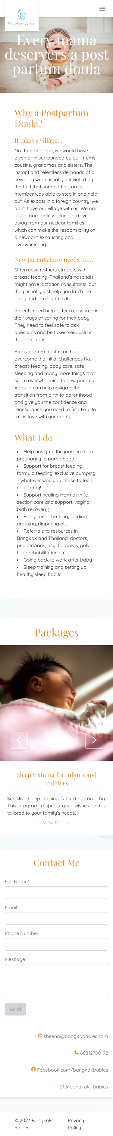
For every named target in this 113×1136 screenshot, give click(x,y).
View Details (56, 822)
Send (15, 1009)
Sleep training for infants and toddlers (57, 778)
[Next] (94, 740)
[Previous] (19, 740)
